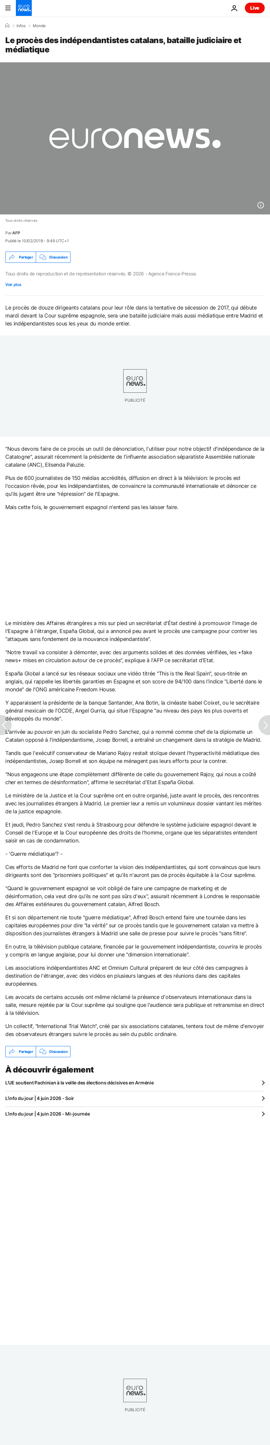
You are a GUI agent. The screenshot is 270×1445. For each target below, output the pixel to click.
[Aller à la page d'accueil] (24, 8)
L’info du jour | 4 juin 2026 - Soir (39, 1098)
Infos (21, 26)
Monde (39, 26)
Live (254, 8)
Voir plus (13, 284)
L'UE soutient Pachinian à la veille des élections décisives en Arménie (79, 1082)
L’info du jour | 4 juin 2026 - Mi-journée (47, 1114)
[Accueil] (7, 25)
